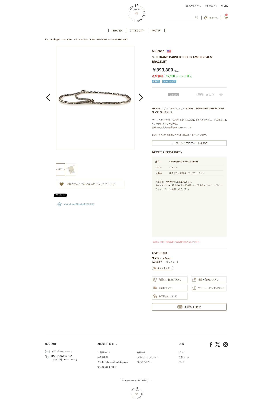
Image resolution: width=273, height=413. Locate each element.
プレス (182, 362)
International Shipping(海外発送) (79, 204)
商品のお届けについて (167, 280)
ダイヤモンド (163, 268)
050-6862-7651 (62, 356)
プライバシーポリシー (147, 357)
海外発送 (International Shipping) (113, 362)
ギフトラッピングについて (208, 288)
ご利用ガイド (211, 6)
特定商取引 (103, 357)
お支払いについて (165, 296)
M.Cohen (68, 39)
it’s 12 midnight (52, 39)
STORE (224, 6)
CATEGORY (137, 30)
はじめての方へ (193, 6)
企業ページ (184, 357)
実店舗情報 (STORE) (107, 367)
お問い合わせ (189, 307)
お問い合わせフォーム (61, 351)
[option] (95, 104)
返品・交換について (205, 280)
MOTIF (156, 30)
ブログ (182, 352)
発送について (162, 288)
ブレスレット (172, 262)
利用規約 (141, 352)
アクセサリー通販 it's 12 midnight (136, 13)
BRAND (117, 30)
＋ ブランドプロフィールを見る (189, 143)
